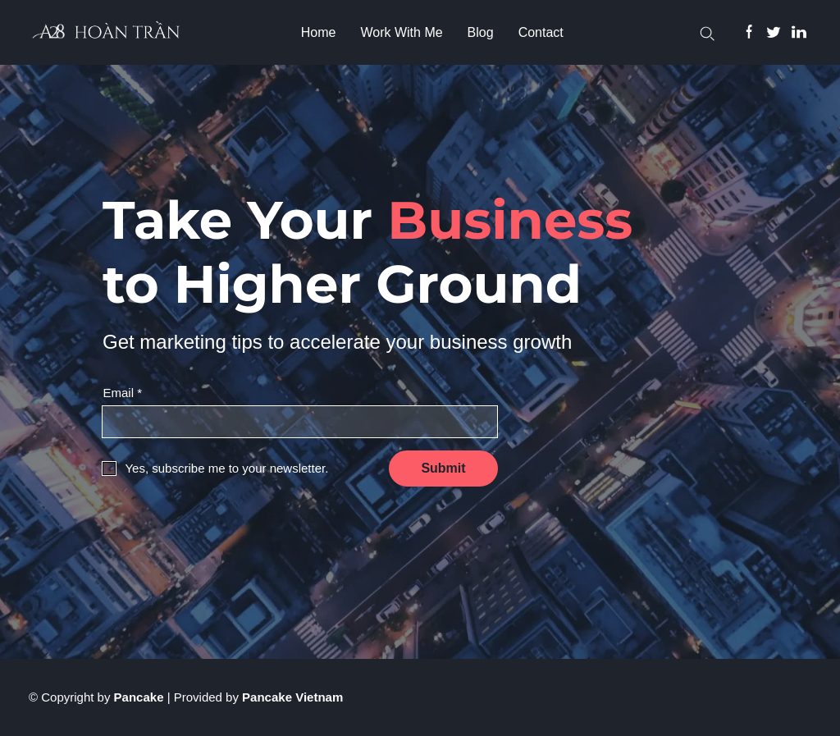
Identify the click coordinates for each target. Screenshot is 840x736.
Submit (443, 468)
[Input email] (299, 421)
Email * (122, 392)
